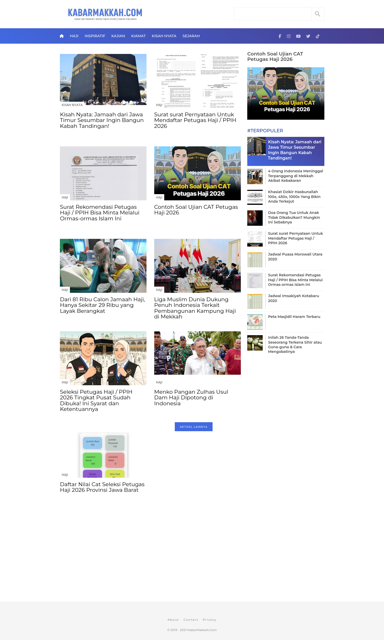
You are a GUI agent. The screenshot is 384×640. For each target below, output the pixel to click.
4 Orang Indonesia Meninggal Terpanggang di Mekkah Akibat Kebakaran (295, 176)
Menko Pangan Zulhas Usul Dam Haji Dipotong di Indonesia (191, 398)
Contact (191, 620)
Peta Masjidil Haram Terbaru (294, 316)
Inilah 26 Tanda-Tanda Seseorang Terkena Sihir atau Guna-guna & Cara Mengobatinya (295, 344)
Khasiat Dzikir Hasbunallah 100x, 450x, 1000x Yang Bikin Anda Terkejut (294, 196)
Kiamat (138, 36)
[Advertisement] (150, 560)
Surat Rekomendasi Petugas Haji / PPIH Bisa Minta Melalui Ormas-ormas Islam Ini (99, 213)
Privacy (209, 620)
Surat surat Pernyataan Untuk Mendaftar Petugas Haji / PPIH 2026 (195, 120)
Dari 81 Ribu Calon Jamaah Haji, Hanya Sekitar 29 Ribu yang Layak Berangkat (102, 305)
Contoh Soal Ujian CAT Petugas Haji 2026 (196, 210)
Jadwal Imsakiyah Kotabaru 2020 (293, 298)
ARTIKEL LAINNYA (193, 427)
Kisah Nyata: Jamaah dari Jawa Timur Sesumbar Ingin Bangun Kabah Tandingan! (102, 120)
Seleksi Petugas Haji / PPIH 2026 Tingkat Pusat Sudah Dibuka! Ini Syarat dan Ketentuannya (96, 400)
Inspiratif (95, 36)
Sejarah (191, 36)
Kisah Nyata (164, 36)
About (173, 620)
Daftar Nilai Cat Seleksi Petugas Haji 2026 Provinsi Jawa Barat (102, 487)
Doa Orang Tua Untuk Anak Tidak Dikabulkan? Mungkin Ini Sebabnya (294, 217)
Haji (74, 36)
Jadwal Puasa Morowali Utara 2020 (295, 256)
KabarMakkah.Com (202, 630)
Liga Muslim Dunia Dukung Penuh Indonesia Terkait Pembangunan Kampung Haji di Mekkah (195, 308)
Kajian (118, 36)
